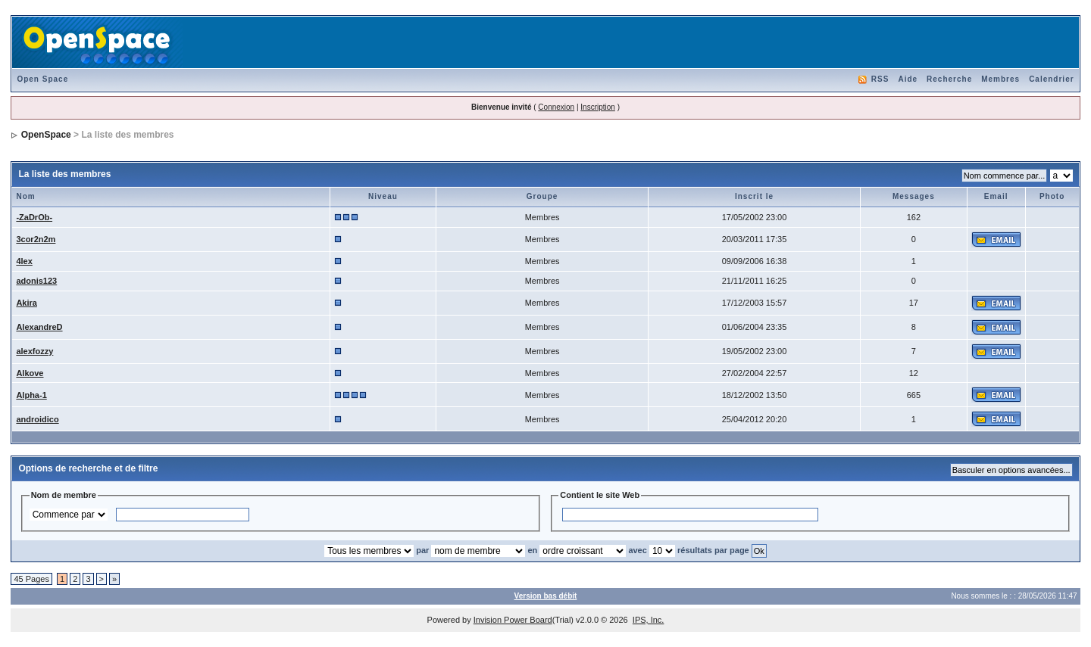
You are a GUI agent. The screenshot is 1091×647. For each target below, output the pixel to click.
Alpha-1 (31, 395)
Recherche (949, 79)
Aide (908, 79)
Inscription (597, 107)
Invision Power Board (513, 619)
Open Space (42, 79)
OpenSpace (46, 134)
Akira (26, 302)
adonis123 (36, 280)
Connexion (556, 107)
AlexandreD (39, 326)
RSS (880, 79)
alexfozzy (34, 351)
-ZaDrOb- (34, 217)
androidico (37, 419)
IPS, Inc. (648, 619)
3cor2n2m (35, 239)
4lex (24, 261)
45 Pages (31, 578)
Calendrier (1051, 79)
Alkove (29, 373)
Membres (1000, 79)
